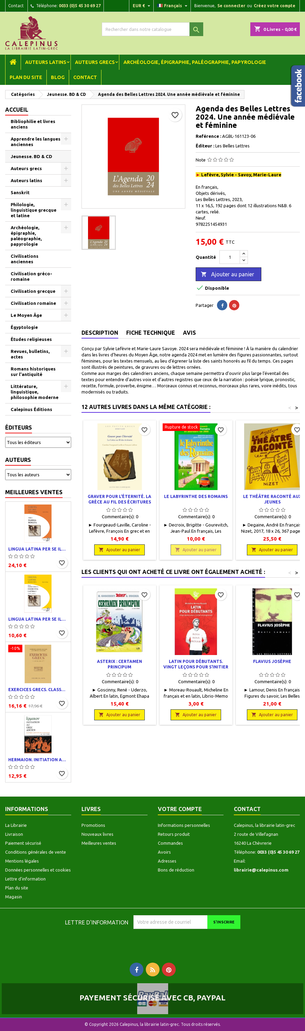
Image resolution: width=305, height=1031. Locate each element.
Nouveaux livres (97, 834)
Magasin (13, 896)
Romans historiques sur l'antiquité (33, 371)
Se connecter (231, 5)
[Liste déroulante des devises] (142, 6)
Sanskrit (20, 192)
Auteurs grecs (95, 62)
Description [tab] (99, 333)
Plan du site (26, 77)
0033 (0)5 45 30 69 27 (80, 5)
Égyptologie (24, 327)
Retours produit (174, 834)
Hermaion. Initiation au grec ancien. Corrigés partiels (38, 759)
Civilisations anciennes (25, 259)
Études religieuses (31, 339)
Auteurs (18, 460)
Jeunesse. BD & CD (31, 156)
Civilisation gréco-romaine (31, 276)
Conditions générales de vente (35, 852)
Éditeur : (205, 145)
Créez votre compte (274, 5)
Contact (16, 5)
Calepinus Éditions (31, 409)
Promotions (93, 825)
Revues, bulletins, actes (30, 354)
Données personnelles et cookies (38, 869)
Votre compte (180, 809)
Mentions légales (22, 860)
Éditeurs (18, 427)
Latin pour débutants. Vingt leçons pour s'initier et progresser (195, 667)
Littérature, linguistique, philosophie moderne (34, 392)
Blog (58, 77)
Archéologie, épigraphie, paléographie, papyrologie (194, 62)
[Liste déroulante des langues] (173, 6)
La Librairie (16, 825)
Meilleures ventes (34, 492)
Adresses (167, 860)
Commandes (170, 843)
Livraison (14, 834)
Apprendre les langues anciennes (36, 141)
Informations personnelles (184, 825)
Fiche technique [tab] (150, 333)
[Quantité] (229, 257)
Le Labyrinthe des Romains (196, 496)
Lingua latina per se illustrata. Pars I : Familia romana (38, 549)
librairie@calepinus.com (261, 869)
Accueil (16, 110)
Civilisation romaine (33, 303)
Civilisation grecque (33, 291)
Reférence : (208, 136)
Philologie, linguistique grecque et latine (33, 210)
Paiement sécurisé (23, 843)
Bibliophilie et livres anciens (33, 124)
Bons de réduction (176, 869)
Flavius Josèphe (272, 661)
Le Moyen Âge (26, 315)
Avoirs (164, 852)
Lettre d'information (25, 878)
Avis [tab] (189, 333)
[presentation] (191, 942)
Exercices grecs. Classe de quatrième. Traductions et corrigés (38, 689)
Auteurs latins (45, 62)
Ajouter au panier (227, 274)
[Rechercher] (153, 29)
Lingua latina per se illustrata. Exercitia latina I (38, 619)
